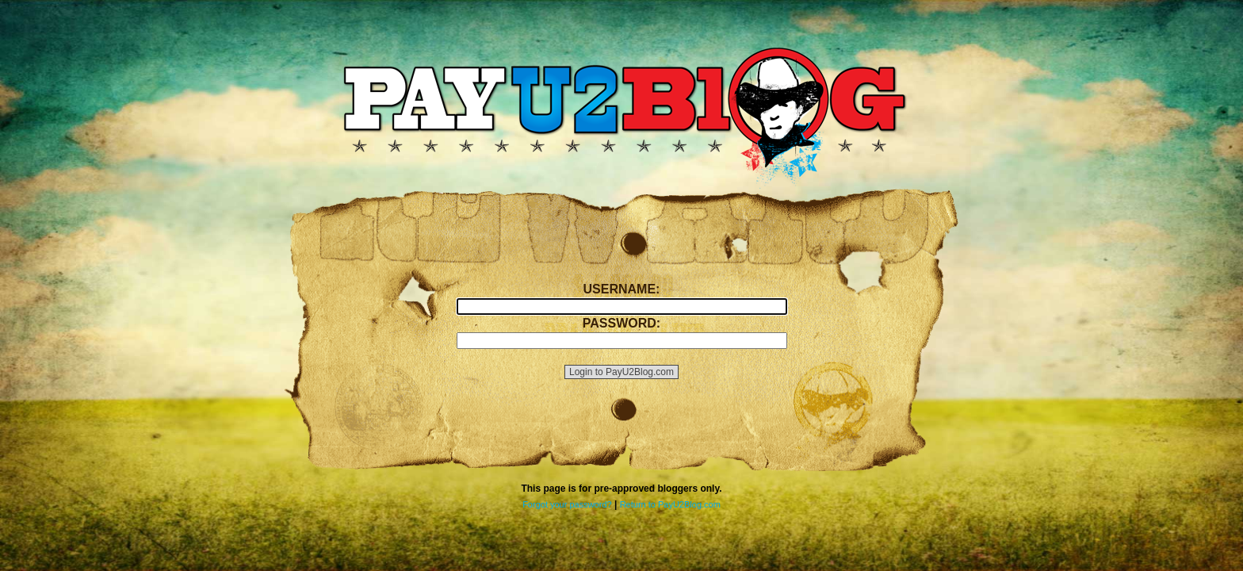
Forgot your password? (567, 504)
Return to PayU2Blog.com (670, 504)
